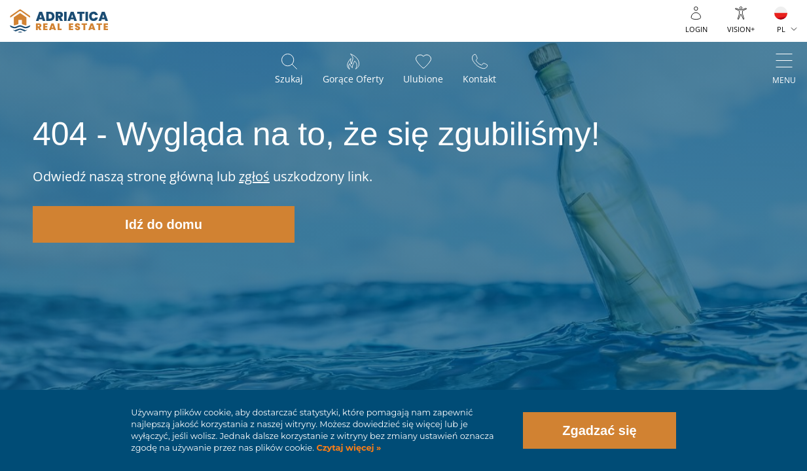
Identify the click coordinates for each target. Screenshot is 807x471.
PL (781, 29)
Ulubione (423, 79)
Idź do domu (163, 224)
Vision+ (741, 29)
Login (696, 29)
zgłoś (254, 176)
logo (59, 21)
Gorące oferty (353, 79)
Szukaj (289, 79)
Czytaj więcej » (347, 448)
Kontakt (479, 79)
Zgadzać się (599, 430)
